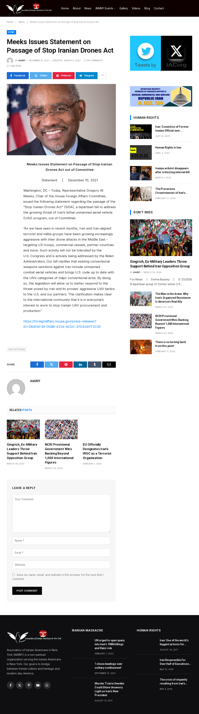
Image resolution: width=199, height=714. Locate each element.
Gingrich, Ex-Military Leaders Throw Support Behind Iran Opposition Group (22, 451)
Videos (136, 8)
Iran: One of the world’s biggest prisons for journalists (174, 642)
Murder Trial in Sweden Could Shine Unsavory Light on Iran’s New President (109, 689)
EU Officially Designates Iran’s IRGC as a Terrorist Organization (97, 451)
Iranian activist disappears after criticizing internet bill (172, 170)
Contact (159, 8)
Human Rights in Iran (168, 147)
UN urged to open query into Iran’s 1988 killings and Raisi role (110, 644)
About (77, 8)
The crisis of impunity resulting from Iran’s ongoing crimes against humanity (175, 681)
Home (65, 8)
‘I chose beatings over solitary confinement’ (108, 665)
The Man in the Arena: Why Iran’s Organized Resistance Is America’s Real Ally (173, 297)
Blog (147, 8)
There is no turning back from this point (170, 343)
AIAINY (21, 60)
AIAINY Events (104, 8)
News (88, 8)
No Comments (93, 60)
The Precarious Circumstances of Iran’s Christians (170, 191)
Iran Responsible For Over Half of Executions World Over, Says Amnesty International (174, 662)
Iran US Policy (17, 349)
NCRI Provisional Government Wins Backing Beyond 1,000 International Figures (59, 453)
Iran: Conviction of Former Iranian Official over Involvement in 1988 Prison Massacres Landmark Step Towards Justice (172, 129)
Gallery (124, 8)
